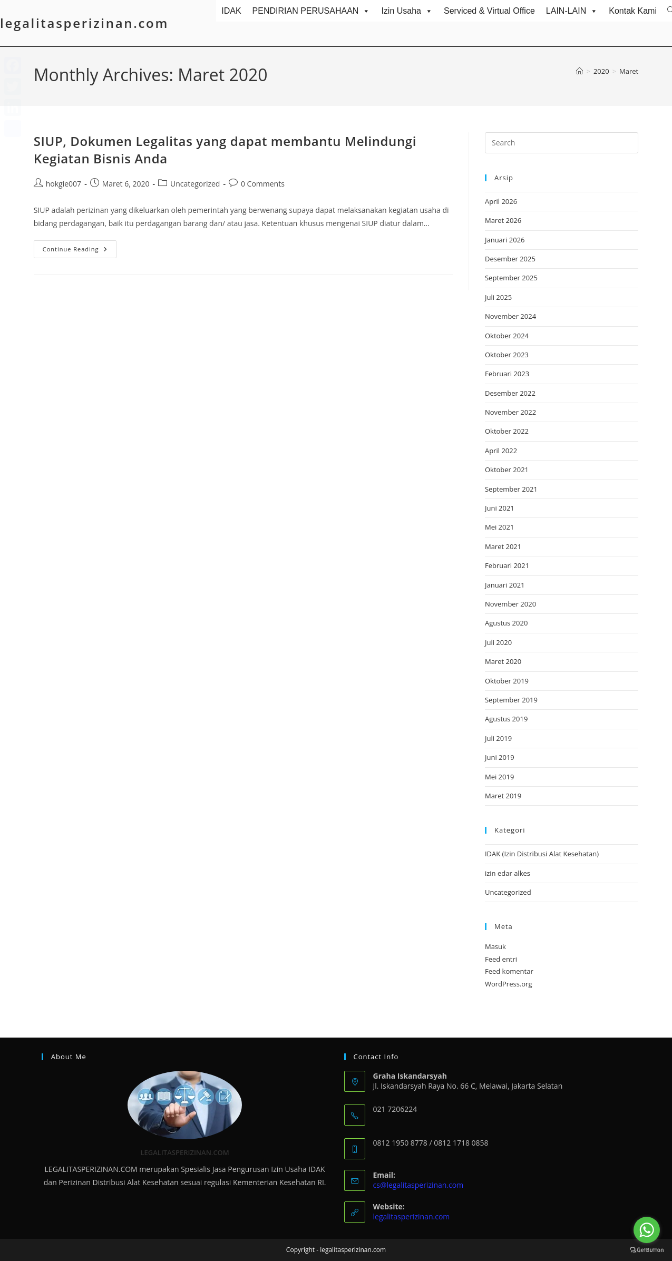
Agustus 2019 (506, 719)
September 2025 (511, 277)
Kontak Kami (633, 10)
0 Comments (263, 184)
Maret (628, 71)
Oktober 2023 (507, 354)
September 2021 (511, 489)
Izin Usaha (407, 11)
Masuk (495, 946)
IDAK (231, 10)
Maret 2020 (503, 661)
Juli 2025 (498, 297)
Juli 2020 (498, 642)
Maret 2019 (503, 795)
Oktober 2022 (507, 431)
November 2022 (510, 412)
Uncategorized (195, 184)
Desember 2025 (510, 258)
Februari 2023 (507, 373)
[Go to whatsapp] (647, 1230)
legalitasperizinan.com (84, 23)
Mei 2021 (499, 527)
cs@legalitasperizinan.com (418, 1185)
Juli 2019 (498, 738)
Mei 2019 (499, 776)
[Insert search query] (561, 142)
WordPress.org (508, 984)
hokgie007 (63, 184)
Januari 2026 (505, 240)
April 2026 (501, 201)
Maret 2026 (503, 220)
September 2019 (511, 700)
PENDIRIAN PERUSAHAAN (311, 11)
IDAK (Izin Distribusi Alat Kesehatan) (542, 853)
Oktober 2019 (507, 681)
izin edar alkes (507, 873)
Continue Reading (79, 251)
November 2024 (510, 316)
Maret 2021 (503, 546)
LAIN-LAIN (572, 11)
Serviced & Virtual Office (489, 10)
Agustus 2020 (506, 623)
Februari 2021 (507, 565)
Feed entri (501, 959)
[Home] (579, 71)
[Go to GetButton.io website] (647, 1250)
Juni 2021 (499, 508)
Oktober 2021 (507, 469)
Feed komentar (509, 971)
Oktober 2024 (507, 335)
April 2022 (501, 450)
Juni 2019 (499, 757)
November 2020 (510, 604)
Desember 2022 (510, 393)
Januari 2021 (505, 585)
